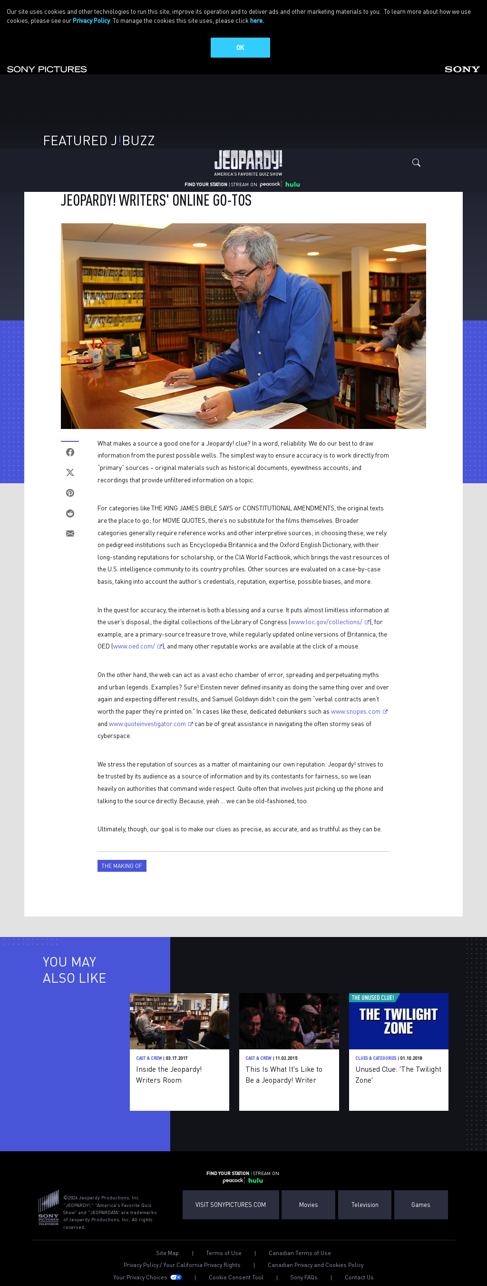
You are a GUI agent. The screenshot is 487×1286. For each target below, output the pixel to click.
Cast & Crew (149, 1058)
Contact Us (359, 1277)
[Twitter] (70, 472)
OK (240, 47)
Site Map (167, 1253)
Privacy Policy (91, 20)
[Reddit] (70, 513)
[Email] (70, 534)
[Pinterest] (70, 493)
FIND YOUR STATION (206, 184)
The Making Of (121, 865)
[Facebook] (70, 452)
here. (257, 20)
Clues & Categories (375, 1058)
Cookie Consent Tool (236, 1277)
